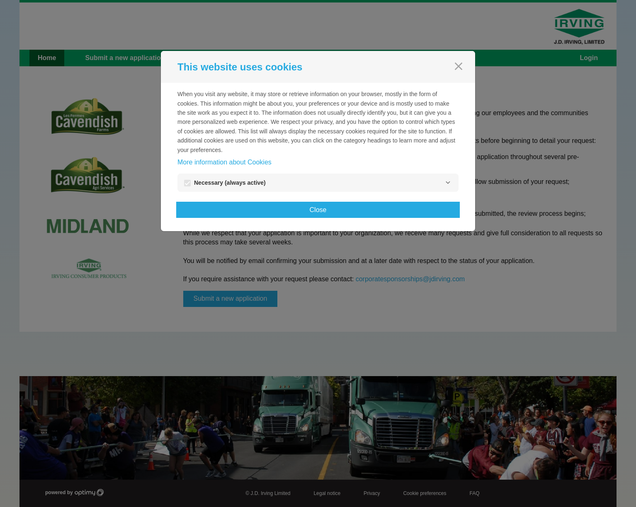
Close (318, 209)
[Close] (459, 66)
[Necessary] (448, 183)
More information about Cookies (224, 162)
